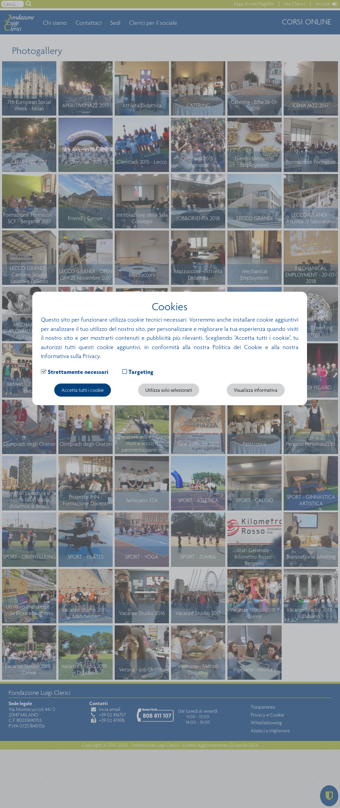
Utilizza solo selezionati (168, 390)
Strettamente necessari (78, 371)
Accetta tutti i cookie (82, 390)
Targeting (141, 371)
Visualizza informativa (255, 390)
